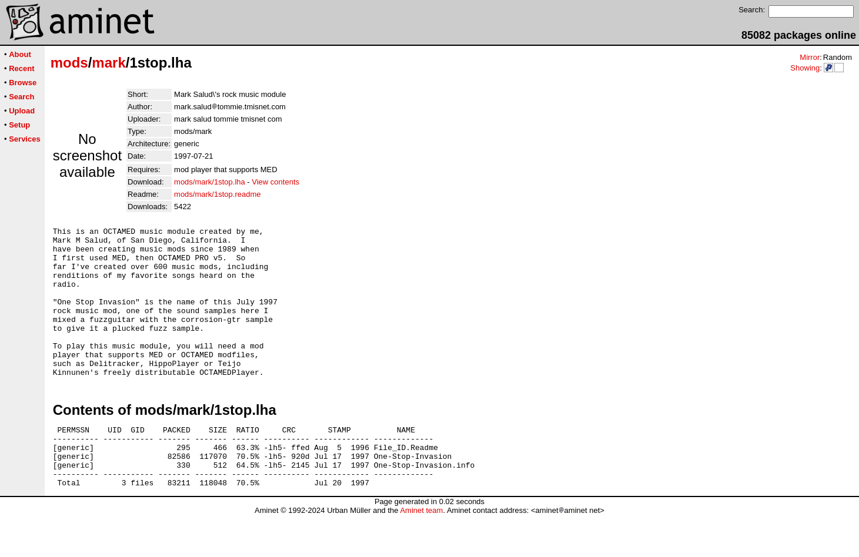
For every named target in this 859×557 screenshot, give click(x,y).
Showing (805, 67)
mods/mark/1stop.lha (209, 181)
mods (69, 63)
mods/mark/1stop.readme (217, 194)
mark (108, 63)
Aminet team (421, 552)
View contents (275, 181)
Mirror (810, 57)
